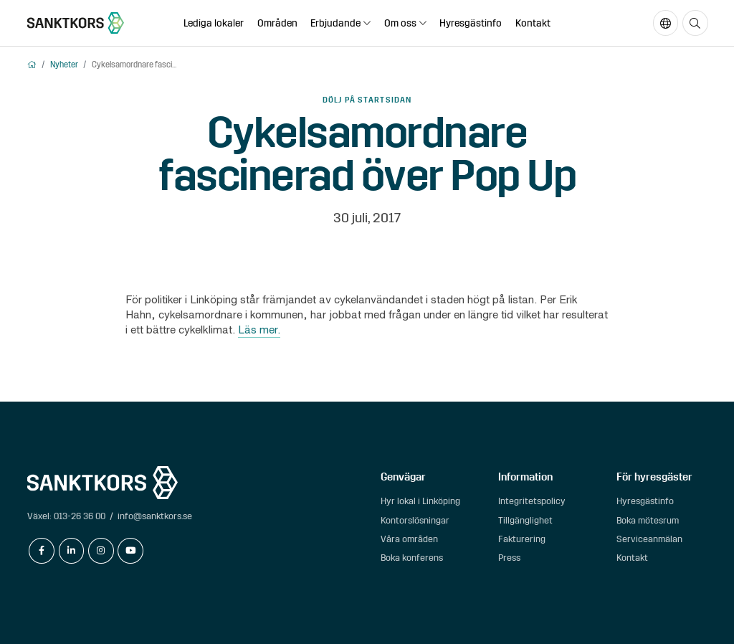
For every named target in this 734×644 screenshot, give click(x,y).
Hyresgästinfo (470, 23)
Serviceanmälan (649, 539)
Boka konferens (412, 557)
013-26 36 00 (79, 516)
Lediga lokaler (214, 23)
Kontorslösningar (415, 520)
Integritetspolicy (532, 501)
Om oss (400, 23)
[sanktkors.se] (75, 23)
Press (509, 557)
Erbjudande (335, 23)
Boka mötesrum (647, 520)
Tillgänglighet (525, 520)
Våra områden (409, 539)
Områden (277, 23)
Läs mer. (259, 329)
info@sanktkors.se (155, 516)
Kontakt (532, 23)
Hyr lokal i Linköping (420, 501)
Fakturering (521, 539)
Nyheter (64, 65)
